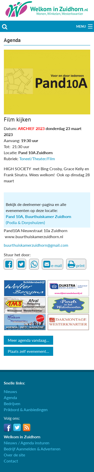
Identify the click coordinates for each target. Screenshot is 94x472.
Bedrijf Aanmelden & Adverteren (32, 448)
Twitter (17, 427)
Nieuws (10, 391)
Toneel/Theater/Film (37, 158)
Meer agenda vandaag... (28, 340)
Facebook (7, 427)
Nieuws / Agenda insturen (26, 442)
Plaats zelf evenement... (28, 351)
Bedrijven (12, 403)
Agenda (12, 40)
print (76, 264)
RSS (26, 427)
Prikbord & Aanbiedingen (26, 409)
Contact (11, 460)
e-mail (52, 264)
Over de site (14, 454)
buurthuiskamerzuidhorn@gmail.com (36, 245)
